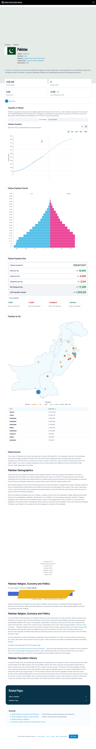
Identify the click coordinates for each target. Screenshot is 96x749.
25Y (76, 131)
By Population (43, 119)
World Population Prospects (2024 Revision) (25, 734)
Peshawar (13, 443)
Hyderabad (13, 440)
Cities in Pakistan (14, 716)
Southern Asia (28, 58)
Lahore (34, 60)
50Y (81, 131)
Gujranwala (13, 434)
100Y (85, 131)
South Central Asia (39, 58)
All (68, 131)
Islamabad (26, 54)
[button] (93, 2)
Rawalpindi (13, 431)
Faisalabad (40, 60)
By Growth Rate (52, 119)
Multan (12, 437)
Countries (7, 44)
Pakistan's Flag (13, 720)
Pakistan (7, 70)
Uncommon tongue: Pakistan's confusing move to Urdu (29, 741)
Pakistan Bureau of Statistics (21, 739)
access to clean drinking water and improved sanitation (28, 668)
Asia (25, 56)
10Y (72, 131)
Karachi (29, 60)
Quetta (12, 446)
